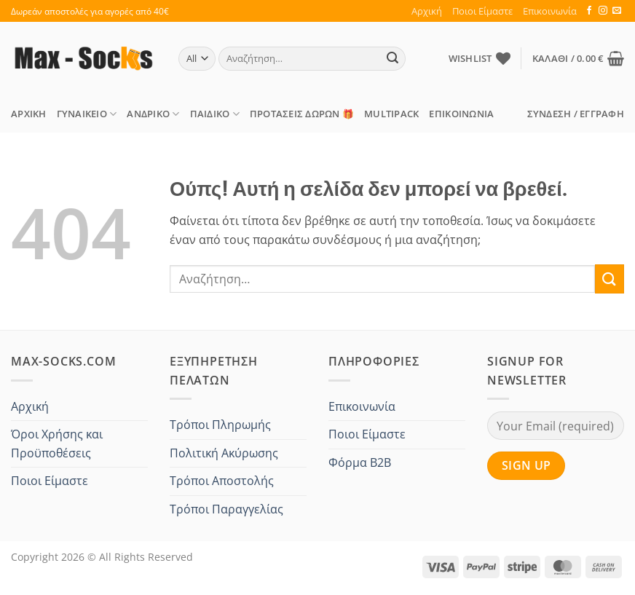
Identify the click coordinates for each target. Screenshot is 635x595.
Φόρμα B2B (359, 462)
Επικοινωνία (550, 10)
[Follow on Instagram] (603, 11)
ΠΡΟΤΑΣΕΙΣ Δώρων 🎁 (302, 113)
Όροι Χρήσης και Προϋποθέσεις (57, 443)
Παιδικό (215, 114)
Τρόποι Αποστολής (222, 481)
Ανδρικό (153, 114)
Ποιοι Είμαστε (482, 10)
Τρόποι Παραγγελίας (226, 509)
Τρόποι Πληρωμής (220, 425)
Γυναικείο (87, 114)
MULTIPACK (391, 113)
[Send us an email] (616, 11)
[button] (578, 58)
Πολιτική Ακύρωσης (224, 453)
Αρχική (426, 10)
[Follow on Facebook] (589, 11)
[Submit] (392, 59)
